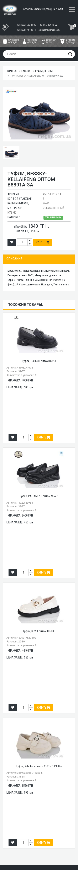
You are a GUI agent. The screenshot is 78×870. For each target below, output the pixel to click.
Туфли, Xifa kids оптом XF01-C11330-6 (39, 766)
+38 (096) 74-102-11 (26, 30)
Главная (12, 70)
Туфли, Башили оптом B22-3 (39, 361)
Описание (14, 259)
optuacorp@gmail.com (49, 30)
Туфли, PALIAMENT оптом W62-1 (39, 496)
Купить (42, 242)
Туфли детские (44, 70)
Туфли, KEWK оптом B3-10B (39, 631)
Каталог (26, 70)
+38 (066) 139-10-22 (48, 25)
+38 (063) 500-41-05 (26, 25)
